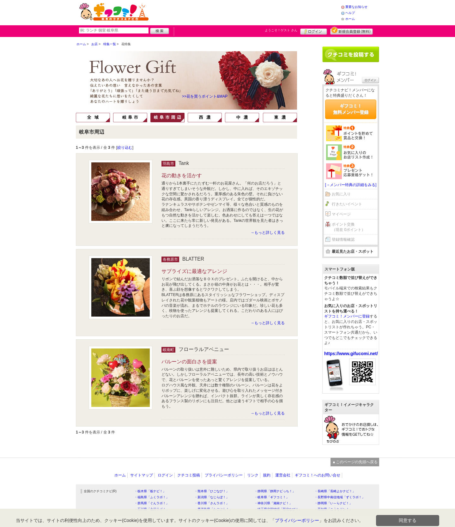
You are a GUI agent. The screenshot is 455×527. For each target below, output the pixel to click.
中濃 (242, 117)
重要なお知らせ (356, 7)
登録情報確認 (343, 239)
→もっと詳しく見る (268, 232)
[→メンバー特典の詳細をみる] (351, 185)
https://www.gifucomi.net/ (351, 353)
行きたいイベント (347, 204)
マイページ (341, 214)
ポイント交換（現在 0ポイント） (348, 227)
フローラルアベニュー (204, 349)
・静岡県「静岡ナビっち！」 (274, 491)
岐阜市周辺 (167, 117)
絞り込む (124, 147)
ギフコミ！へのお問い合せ (317, 475)
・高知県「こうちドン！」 (333, 509)
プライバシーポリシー (224, 475)
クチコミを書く (350, 54)
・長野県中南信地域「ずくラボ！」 (339, 497)
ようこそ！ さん (281, 30)
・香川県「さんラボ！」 (211, 503)
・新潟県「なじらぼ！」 (211, 497)
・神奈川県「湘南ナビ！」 (273, 503)
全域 (93, 117)
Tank (184, 163)
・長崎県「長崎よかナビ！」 (334, 491)
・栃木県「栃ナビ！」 (150, 491)
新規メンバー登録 (351, 31)
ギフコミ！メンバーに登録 (347, 316)
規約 (266, 475)
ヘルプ (350, 13)
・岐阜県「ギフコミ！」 (271, 497)
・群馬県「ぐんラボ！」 (151, 503)
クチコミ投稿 (188, 475)
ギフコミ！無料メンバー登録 (350, 109)
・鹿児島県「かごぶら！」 (213, 509)
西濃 (205, 117)
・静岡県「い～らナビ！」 (333, 503)
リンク (252, 475)
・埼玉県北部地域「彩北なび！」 (278, 509)
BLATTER (193, 259)
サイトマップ (141, 475)
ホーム (350, 19)
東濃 (280, 117)
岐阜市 (130, 117)
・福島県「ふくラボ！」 (151, 497)
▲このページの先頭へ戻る (355, 462)
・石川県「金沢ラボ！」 (151, 509)
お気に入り (341, 194)
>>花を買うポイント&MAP (205, 96)
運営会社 (282, 475)
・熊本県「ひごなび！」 (211, 491)
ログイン (313, 31)
